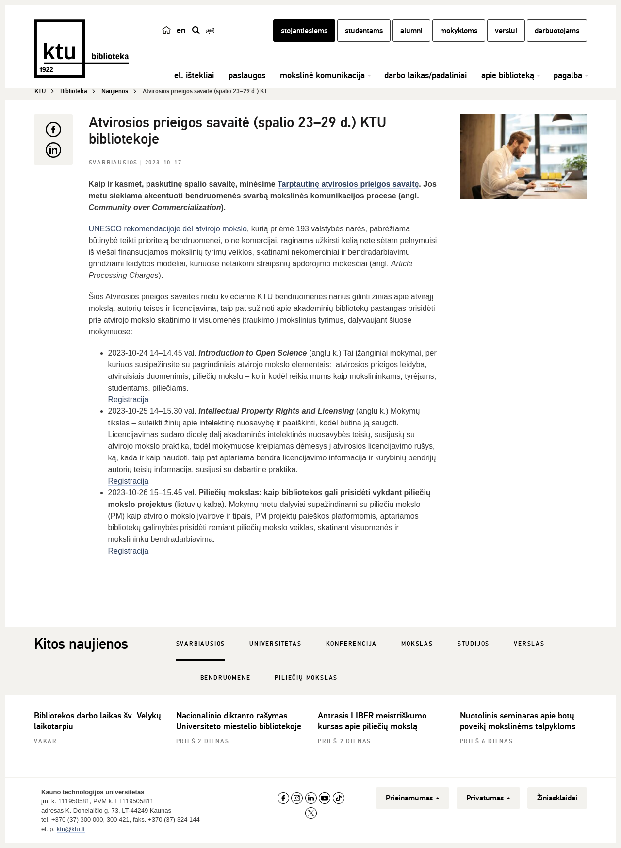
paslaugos (247, 75)
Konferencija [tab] (351, 644)
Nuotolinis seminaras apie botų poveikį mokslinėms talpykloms (517, 721)
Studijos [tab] (474, 644)
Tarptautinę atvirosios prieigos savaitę (348, 184)
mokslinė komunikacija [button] (322, 75)
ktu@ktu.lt (71, 828)
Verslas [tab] (529, 644)
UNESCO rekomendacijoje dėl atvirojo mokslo (168, 229)
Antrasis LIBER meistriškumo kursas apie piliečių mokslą (372, 721)
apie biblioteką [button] (507, 75)
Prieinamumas (413, 798)
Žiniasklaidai (557, 798)
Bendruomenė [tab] (225, 678)
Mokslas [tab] (417, 644)
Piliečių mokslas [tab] (306, 678)
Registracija (128, 399)
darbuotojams (557, 30)
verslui (506, 30)
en (181, 30)
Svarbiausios (114, 162)
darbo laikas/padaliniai (425, 75)
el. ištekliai (194, 75)
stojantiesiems (304, 30)
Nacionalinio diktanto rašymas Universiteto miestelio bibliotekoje (238, 721)
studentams (364, 30)
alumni (411, 30)
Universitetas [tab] (275, 644)
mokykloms (458, 30)
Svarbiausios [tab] (201, 644)
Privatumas (488, 798)
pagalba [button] (568, 75)
